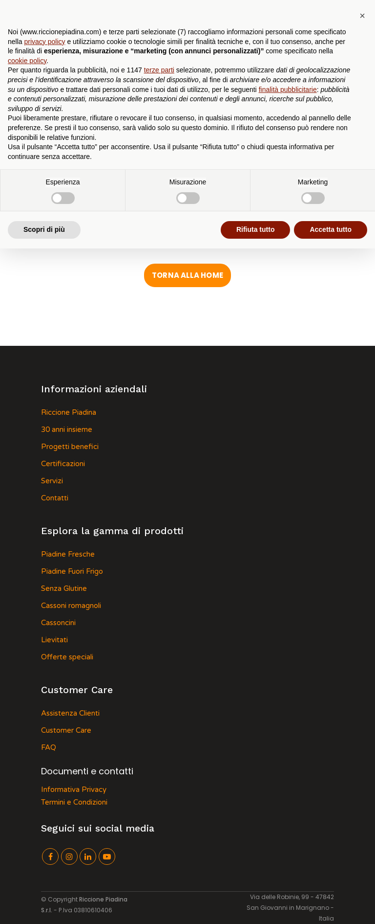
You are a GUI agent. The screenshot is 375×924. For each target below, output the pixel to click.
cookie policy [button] (27, 61)
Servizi (52, 480)
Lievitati (54, 639)
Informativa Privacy (73, 789)
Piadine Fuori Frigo (72, 571)
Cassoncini (58, 622)
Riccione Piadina (68, 412)
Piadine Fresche (68, 554)
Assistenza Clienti (70, 713)
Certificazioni (63, 463)
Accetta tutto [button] (331, 229)
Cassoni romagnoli (71, 605)
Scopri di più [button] (44, 229)
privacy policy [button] (44, 41)
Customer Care (66, 730)
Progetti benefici (70, 446)
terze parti (159, 70)
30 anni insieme (66, 429)
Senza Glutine (64, 588)
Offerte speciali (67, 657)
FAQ (48, 747)
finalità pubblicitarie (288, 89)
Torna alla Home (187, 275)
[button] (362, 15)
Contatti (54, 498)
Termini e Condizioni (74, 802)
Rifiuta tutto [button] (255, 229)
